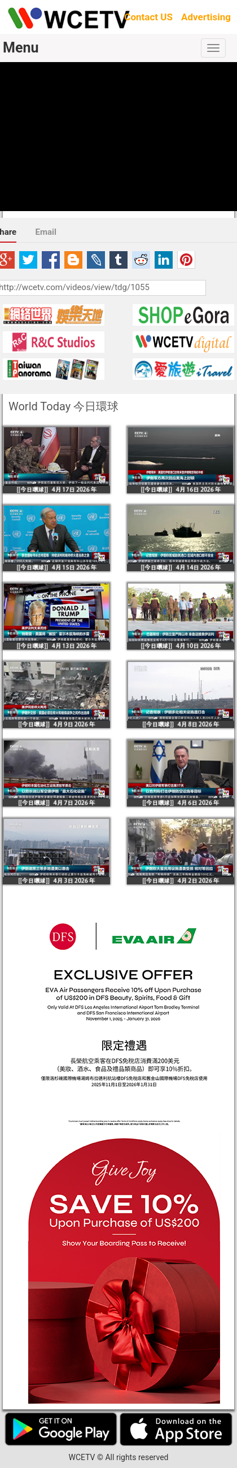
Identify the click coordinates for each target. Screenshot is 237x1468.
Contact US (148, 17)
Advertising (206, 17)
